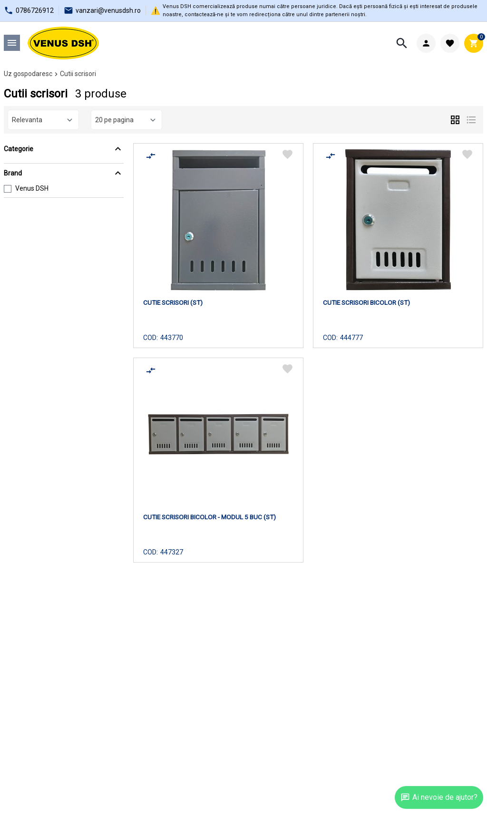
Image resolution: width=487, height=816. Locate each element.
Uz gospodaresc (28, 74)
